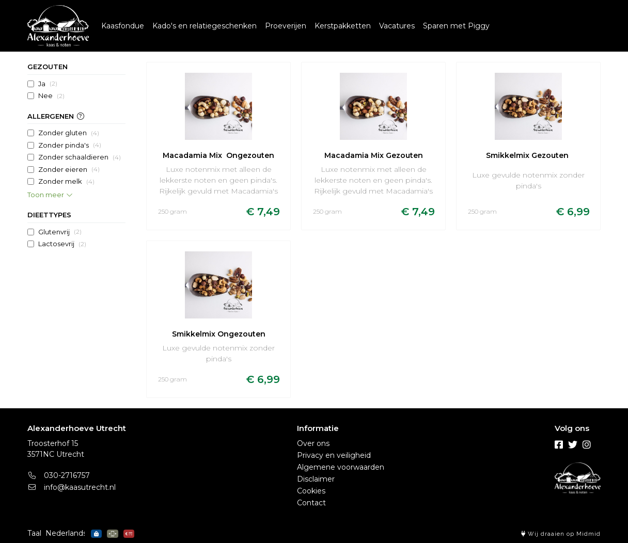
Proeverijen (285, 25)
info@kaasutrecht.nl (71, 487)
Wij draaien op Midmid (561, 534)
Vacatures (397, 25)
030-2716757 (58, 475)
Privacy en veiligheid (334, 455)
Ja (47, 83)
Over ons (313, 443)
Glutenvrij (60, 231)
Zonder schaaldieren (79, 157)
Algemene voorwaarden (340, 467)
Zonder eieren (69, 169)
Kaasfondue (122, 25)
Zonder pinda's (69, 145)
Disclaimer (316, 479)
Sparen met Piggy (456, 25)
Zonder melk (66, 181)
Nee (51, 96)
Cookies (311, 491)
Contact (311, 502)
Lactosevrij (62, 244)
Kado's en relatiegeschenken (204, 25)
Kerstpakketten (343, 25)
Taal (34, 533)
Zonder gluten (68, 133)
